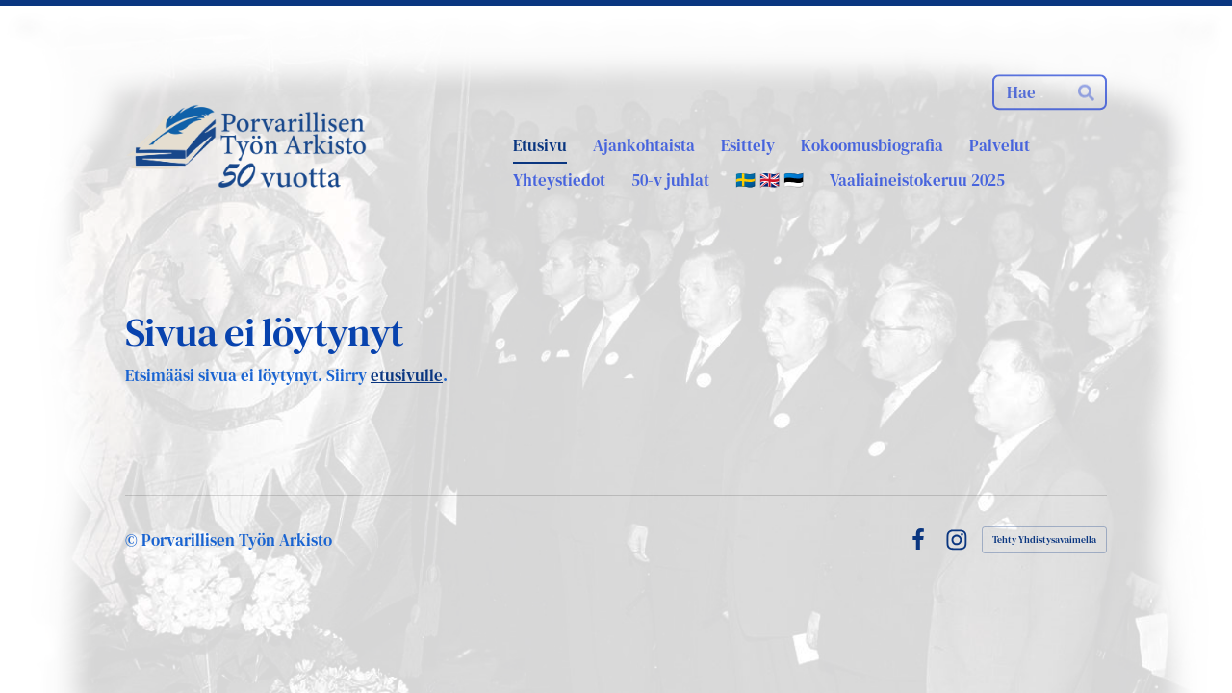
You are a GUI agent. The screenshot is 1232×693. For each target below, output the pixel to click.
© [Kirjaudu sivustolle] (133, 540)
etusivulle (407, 375)
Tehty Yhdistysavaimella (1044, 539)
